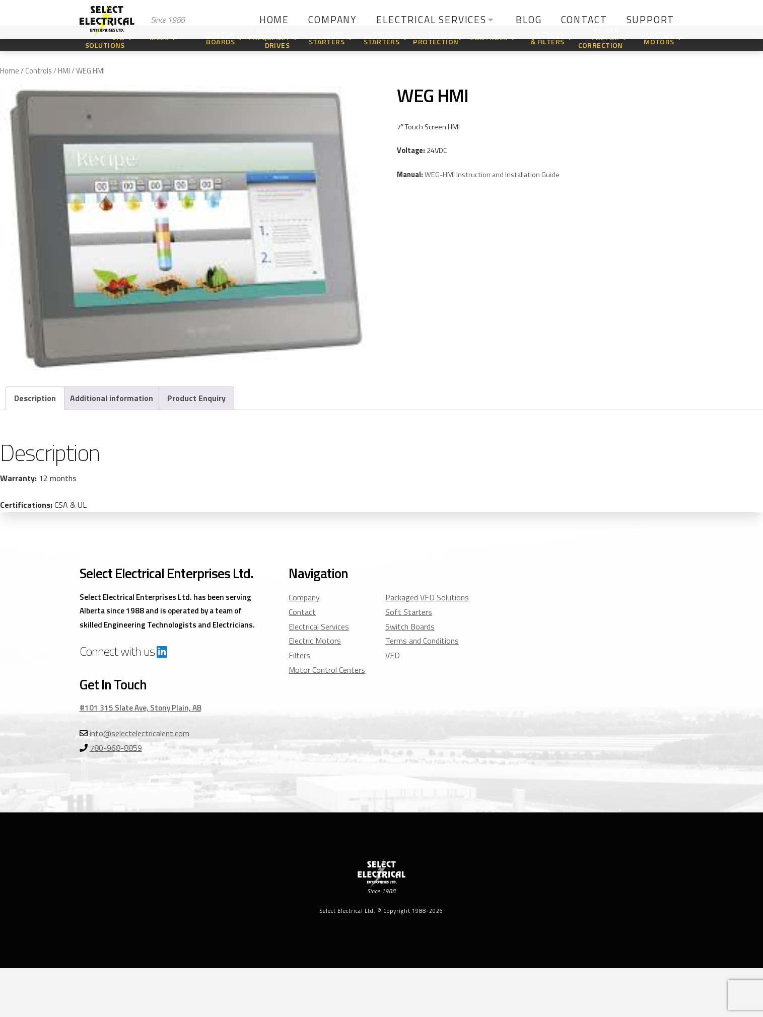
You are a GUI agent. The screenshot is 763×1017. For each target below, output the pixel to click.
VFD (392, 655)
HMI (64, 70)
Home (9, 70)
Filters (299, 655)
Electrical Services (319, 626)
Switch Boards (410, 626)
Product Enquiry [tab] (196, 398)
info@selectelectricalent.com (139, 733)
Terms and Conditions (422, 641)
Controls (38, 70)
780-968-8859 (116, 748)
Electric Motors (315, 641)
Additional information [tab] (111, 398)
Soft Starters (408, 612)
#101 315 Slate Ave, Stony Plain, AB (140, 708)
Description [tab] (35, 398)
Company (304, 597)
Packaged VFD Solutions (427, 597)
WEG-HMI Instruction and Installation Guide (492, 174)
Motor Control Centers (327, 670)
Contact (302, 612)
